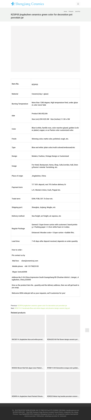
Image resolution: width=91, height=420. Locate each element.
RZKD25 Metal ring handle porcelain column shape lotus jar (63, 396)
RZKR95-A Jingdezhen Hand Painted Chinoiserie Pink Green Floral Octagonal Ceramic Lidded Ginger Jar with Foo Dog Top (28, 396)
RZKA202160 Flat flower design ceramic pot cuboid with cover (63, 339)
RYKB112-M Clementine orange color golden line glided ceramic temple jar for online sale (63, 368)
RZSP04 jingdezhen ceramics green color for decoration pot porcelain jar (42, 305)
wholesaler (63, 416)
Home (65, 11)
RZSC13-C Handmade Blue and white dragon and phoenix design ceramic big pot (42, 308)
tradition (67, 414)
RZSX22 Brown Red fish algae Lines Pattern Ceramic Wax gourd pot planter (28, 368)
